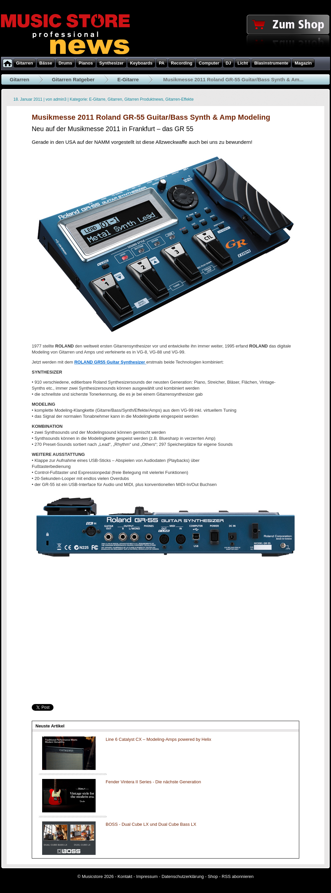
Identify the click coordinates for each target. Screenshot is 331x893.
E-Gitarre (128, 79)
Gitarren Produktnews (143, 99)
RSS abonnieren (237, 876)
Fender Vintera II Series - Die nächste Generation (153, 781)
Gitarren (19, 79)
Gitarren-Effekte (180, 99)
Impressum (146, 876)
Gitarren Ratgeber (73, 79)
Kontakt (125, 876)
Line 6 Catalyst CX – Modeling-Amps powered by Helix (158, 739)
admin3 (59, 99)
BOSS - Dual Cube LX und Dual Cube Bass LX (151, 824)
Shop (213, 876)
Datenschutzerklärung (182, 876)
